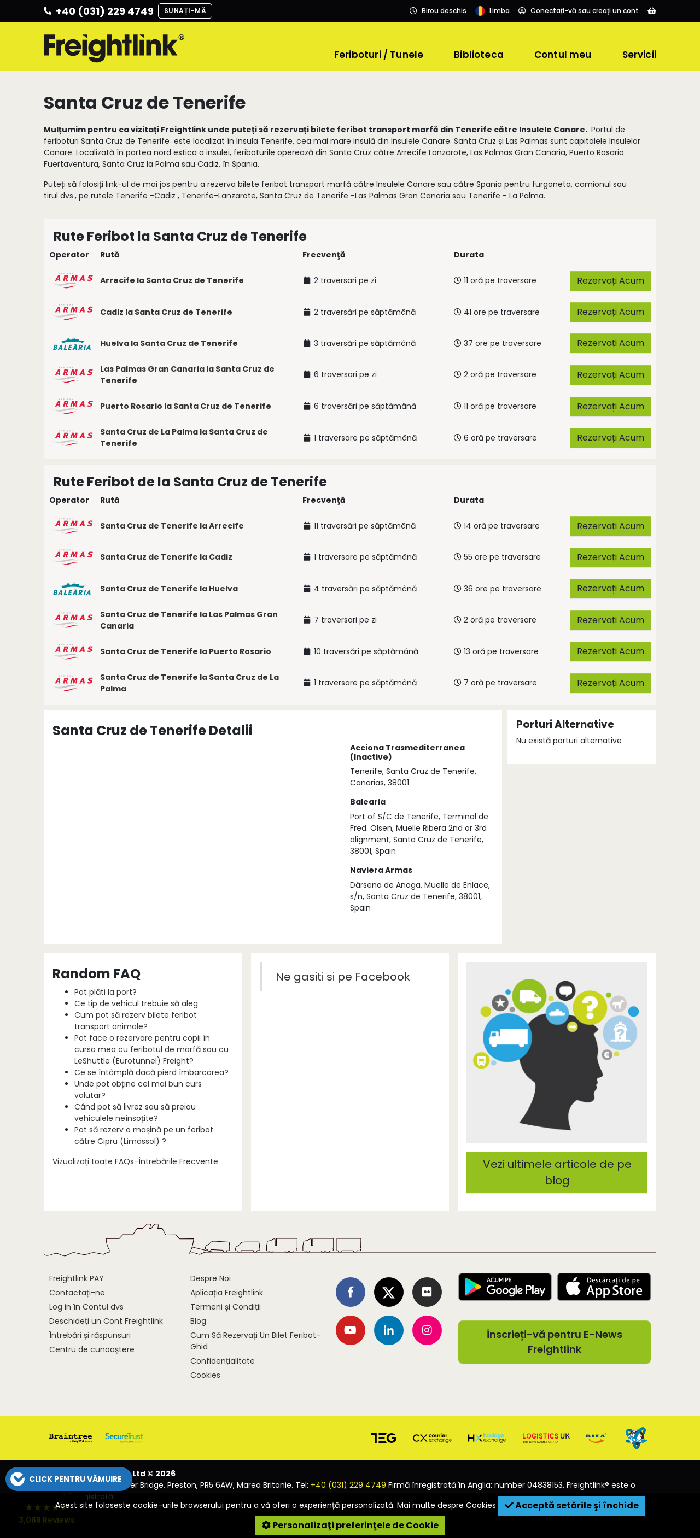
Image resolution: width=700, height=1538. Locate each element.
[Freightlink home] (114, 46)
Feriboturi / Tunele (378, 54)
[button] (68, 1479)
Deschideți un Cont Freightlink (106, 1321)
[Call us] (99, 11)
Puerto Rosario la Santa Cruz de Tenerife (185, 406)
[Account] (578, 11)
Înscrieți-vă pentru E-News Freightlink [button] (554, 1342)
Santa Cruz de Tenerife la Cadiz (166, 556)
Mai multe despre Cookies (446, 1505)
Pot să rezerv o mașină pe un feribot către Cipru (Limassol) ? (143, 1135)
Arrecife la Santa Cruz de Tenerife (172, 280)
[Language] (492, 11)
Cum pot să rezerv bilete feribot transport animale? (135, 1020)
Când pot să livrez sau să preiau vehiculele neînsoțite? (135, 1112)
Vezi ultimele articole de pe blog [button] (557, 1172)
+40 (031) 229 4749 (348, 1485)
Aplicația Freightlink (226, 1292)
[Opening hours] (438, 11)
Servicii (639, 54)
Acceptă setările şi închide (572, 1505)
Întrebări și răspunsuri (90, 1335)
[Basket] (652, 11)
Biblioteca (479, 54)
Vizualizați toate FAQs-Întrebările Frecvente (135, 1161)
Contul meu (563, 54)
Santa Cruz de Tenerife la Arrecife (172, 525)
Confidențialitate (222, 1360)
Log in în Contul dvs (86, 1306)
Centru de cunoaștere (92, 1349)
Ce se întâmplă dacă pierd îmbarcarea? (151, 1072)
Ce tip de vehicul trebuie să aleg (136, 1003)
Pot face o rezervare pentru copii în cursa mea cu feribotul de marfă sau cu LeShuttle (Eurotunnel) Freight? (151, 1049)
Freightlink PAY (76, 1278)
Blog (198, 1321)
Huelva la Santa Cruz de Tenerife (169, 343)
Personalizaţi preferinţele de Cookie (350, 1525)
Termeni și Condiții (225, 1306)
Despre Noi (210, 1278)
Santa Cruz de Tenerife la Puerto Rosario (185, 651)
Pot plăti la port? (105, 992)
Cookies (205, 1375)
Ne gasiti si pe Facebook (343, 976)
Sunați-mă (185, 10)
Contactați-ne (77, 1292)
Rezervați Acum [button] (610, 280)
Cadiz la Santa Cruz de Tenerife (166, 312)
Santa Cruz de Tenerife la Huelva (169, 588)
